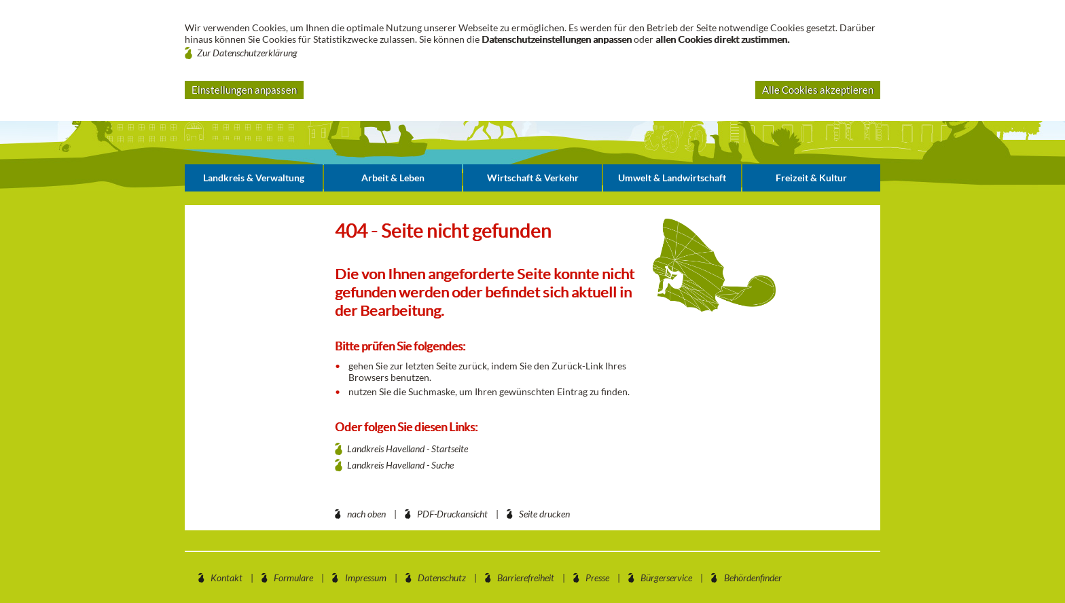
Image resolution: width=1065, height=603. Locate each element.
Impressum (365, 577)
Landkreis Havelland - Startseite (407, 448)
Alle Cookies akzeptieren (817, 90)
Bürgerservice (666, 577)
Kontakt (226, 577)
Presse (597, 577)
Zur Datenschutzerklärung (247, 52)
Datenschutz (442, 577)
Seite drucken (544, 513)
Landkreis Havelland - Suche (400, 465)
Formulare (293, 577)
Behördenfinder (753, 577)
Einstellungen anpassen (244, 90)
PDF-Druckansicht (452, 513)
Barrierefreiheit (525, 577)
